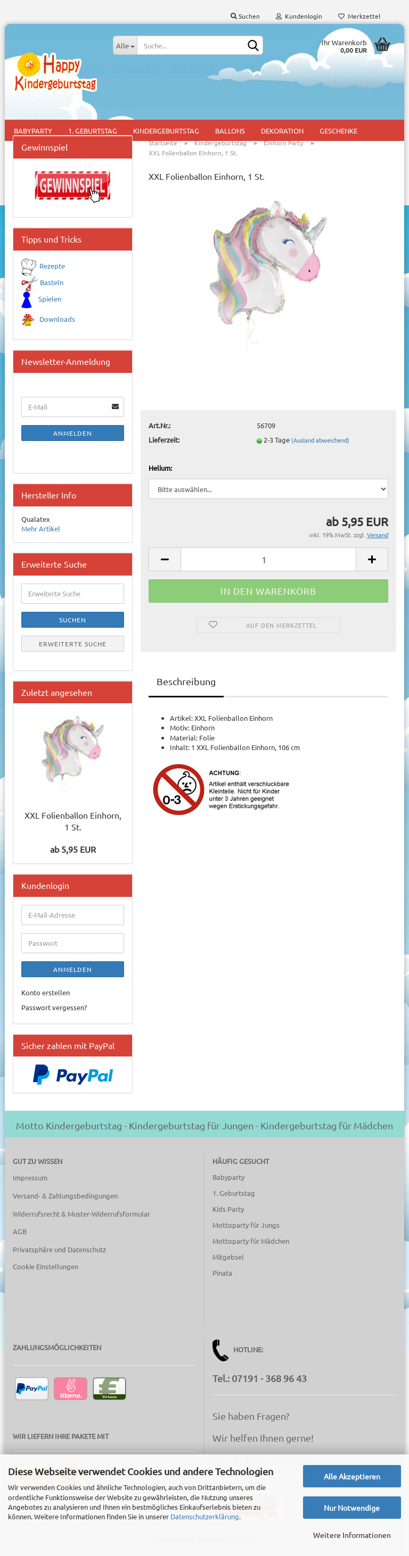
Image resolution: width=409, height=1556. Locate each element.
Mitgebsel (228, 1259)
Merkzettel (359, 16)
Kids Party (228, 1212)
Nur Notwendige (352, 1507)
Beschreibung (186, 684)
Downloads (57, 322)
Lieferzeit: (164, 442)
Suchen (245, 16)
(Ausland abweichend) (320, 443)
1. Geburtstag (233, 1196)
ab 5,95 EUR (73, 852)
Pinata (222, 1275)
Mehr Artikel (40, 531)
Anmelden (72, 436)
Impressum (30, 1180)
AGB (20, 1234)
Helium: (160, 471)
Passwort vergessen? (54, 1010)
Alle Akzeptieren (352, 1476)
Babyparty (228, 1180)
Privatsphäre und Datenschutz (59, 1252)
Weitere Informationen (352, 1535)
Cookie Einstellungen (45, 1269)
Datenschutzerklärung (204, 1516)
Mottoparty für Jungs (246, 1228)
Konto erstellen (45, 995)
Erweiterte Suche (73, 646)
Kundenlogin (299, 16)
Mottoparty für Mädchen (250, 1244)
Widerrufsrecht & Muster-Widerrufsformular (81, 1216)
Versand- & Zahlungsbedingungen (65, 1198)
